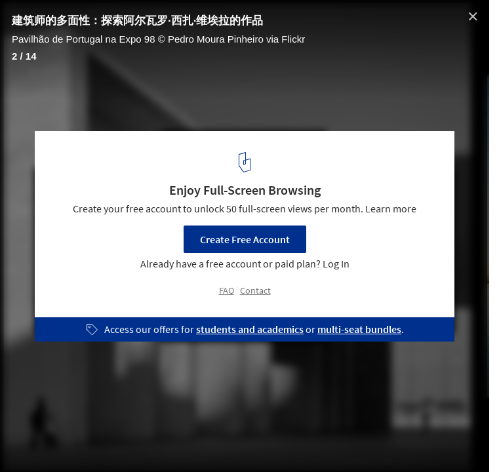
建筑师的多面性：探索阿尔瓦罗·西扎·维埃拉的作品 (137, 20)
